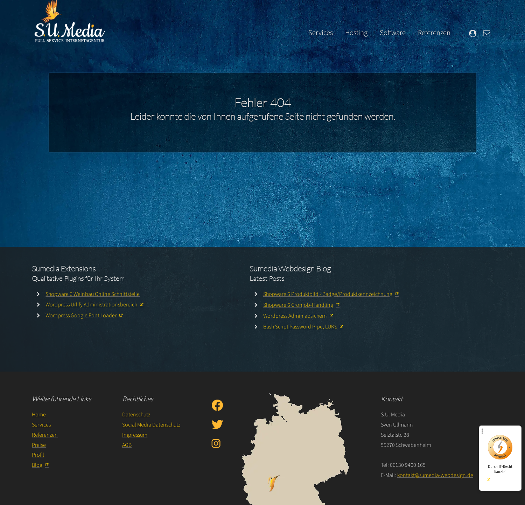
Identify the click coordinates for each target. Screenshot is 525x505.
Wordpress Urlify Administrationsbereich (91, 305)
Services (320, 33)
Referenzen (434, 33)
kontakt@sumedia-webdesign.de (435, 475)
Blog (37, 465)
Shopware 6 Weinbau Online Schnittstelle (93, 294)
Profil (38, 455)
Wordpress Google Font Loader (81, 315)
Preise (39, 445)
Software (393, 33)
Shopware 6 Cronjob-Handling (298, 305)
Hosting (356, 33)
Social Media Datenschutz (151, 425)
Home (39, 414)
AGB (127, 445)
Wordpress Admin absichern (295, 316)
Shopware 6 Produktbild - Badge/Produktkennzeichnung (327, 294)
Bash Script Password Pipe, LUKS (300, 327)
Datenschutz (136, 414)
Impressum (134, 435)
